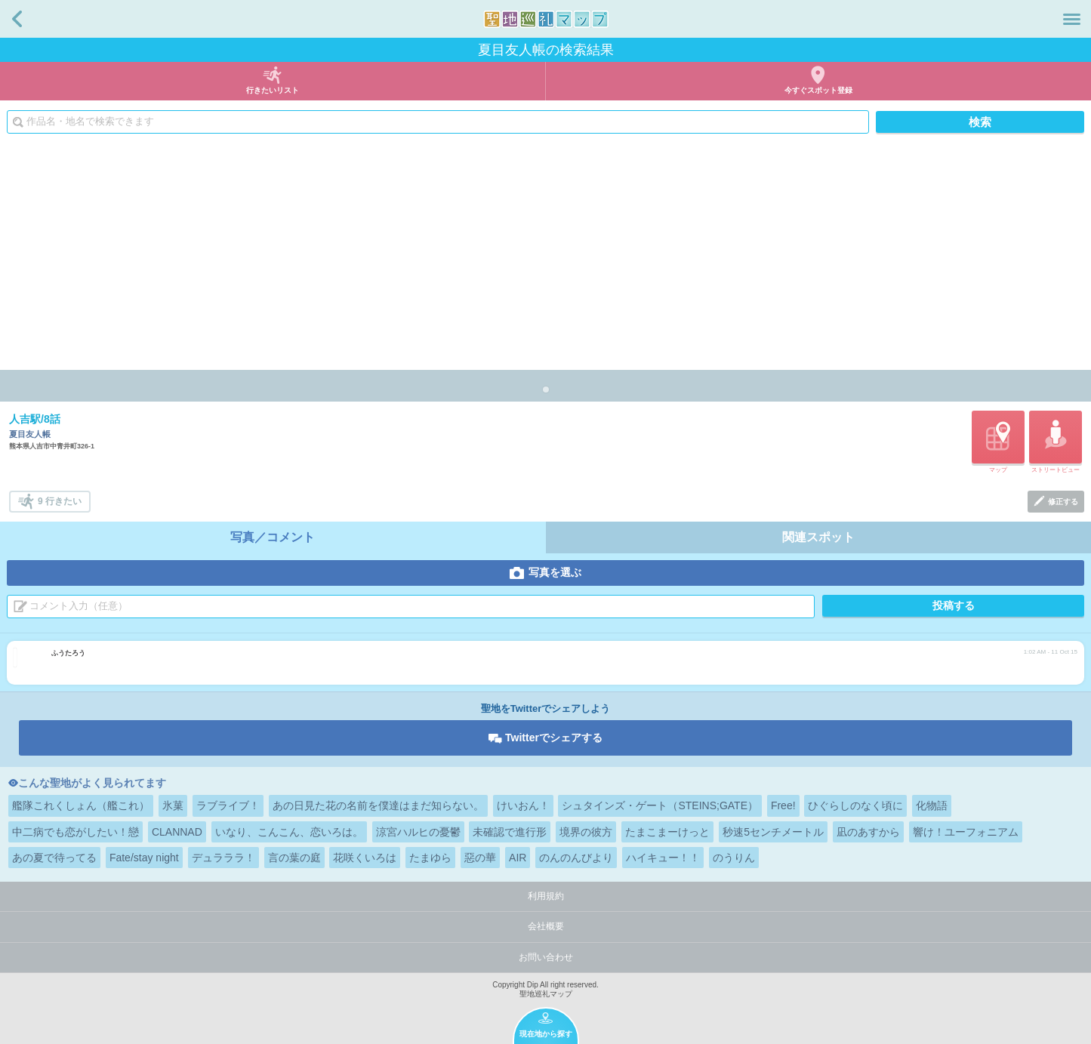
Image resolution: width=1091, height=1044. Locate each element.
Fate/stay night (144, 858)
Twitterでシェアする (554, 737)
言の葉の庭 (294, 858)
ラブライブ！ (228, 805)
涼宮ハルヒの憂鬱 (418, 832)
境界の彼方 (585, 832)
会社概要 (546, 926)
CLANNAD (177, 832)
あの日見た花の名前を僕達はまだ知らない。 (378, 805)
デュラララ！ (223, 858)
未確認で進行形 (510, 832)
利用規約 (546, 896)
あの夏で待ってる (54, 858)
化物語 (932, 805)
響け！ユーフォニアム (966, 832)
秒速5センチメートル (773, 832)
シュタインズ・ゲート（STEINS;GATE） (660, 805)
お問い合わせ (546, 957)
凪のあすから (868, 832)
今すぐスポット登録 (818, 90)
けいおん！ (523, 805)
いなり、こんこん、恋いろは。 (289, 832)
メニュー (1071, 19)
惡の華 (480, 858)
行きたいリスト (272, 90)
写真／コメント (272, 537)
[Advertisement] (546, 256)
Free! (783, 805)
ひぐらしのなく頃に (855, 805)
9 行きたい (60, 501)
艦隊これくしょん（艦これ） (80, 805)
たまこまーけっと (667, 832)
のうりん (734, 858)
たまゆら (430, 858)
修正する (1063, 501)
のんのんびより (576, 858)
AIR (517, 858)
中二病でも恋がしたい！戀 (75, 832)
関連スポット (818, 537)
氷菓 (172, 805)
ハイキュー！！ (663, 858)
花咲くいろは (364, 858)
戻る (17, 19)
